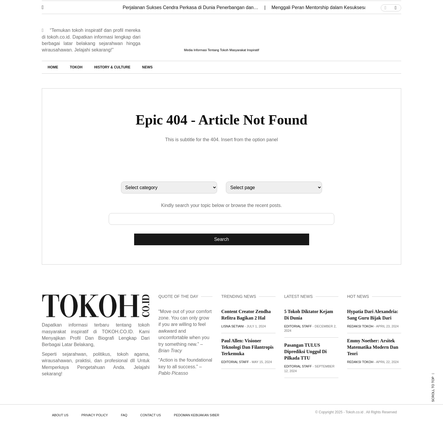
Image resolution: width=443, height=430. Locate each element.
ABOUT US (60, 415)
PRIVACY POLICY (94, 415)
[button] (47, 5)
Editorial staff (235, 362)
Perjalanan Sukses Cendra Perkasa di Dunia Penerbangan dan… (191, 7)
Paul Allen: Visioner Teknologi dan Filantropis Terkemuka (247, 347)
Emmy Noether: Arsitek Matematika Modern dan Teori (372, 347)
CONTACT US (150, 415)
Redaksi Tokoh (360, 326)
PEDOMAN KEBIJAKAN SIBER (196, 415)
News (147, 67)
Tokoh (76, 67)
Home (53, 67)
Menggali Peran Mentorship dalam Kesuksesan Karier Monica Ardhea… (346, 7)
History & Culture (112, 67)
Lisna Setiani (232, 326)
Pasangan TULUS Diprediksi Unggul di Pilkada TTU (305, 351)
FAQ (124, 415)
